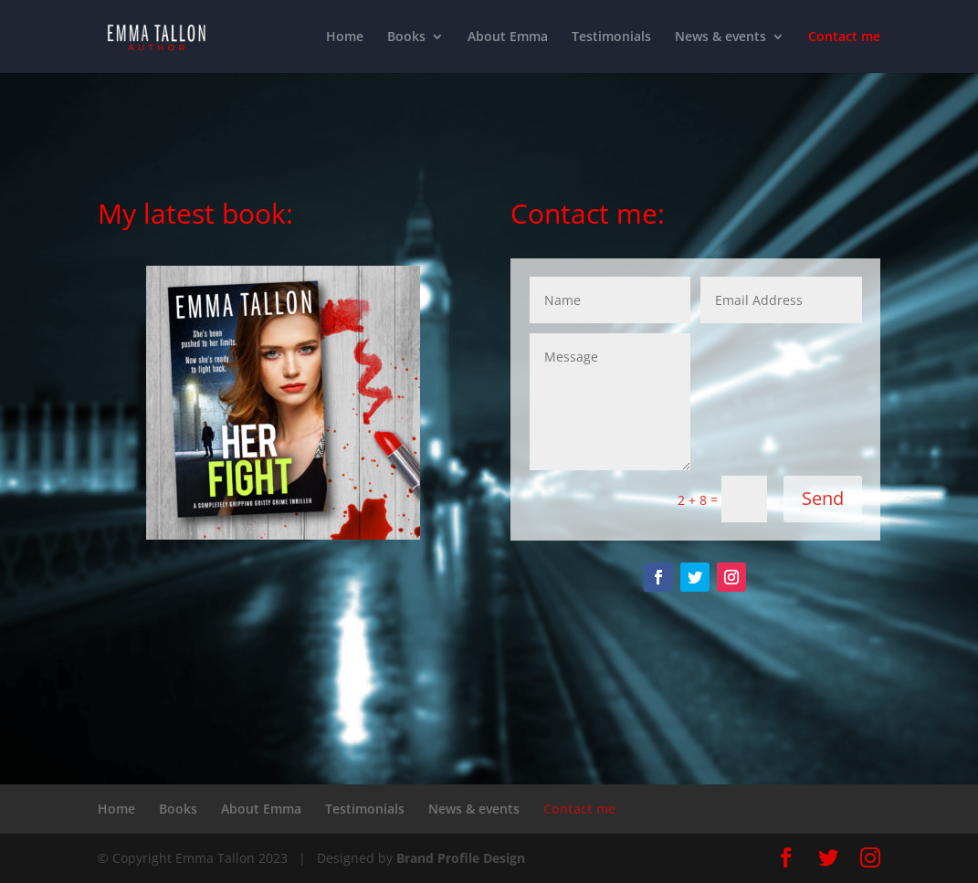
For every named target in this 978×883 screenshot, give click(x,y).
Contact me (844, 37)
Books (406, 37)
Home (344, 37)
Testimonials (611, 37)
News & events (720, 37)
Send (823, 498)
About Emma (508, 37)
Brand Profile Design (460, 858)
